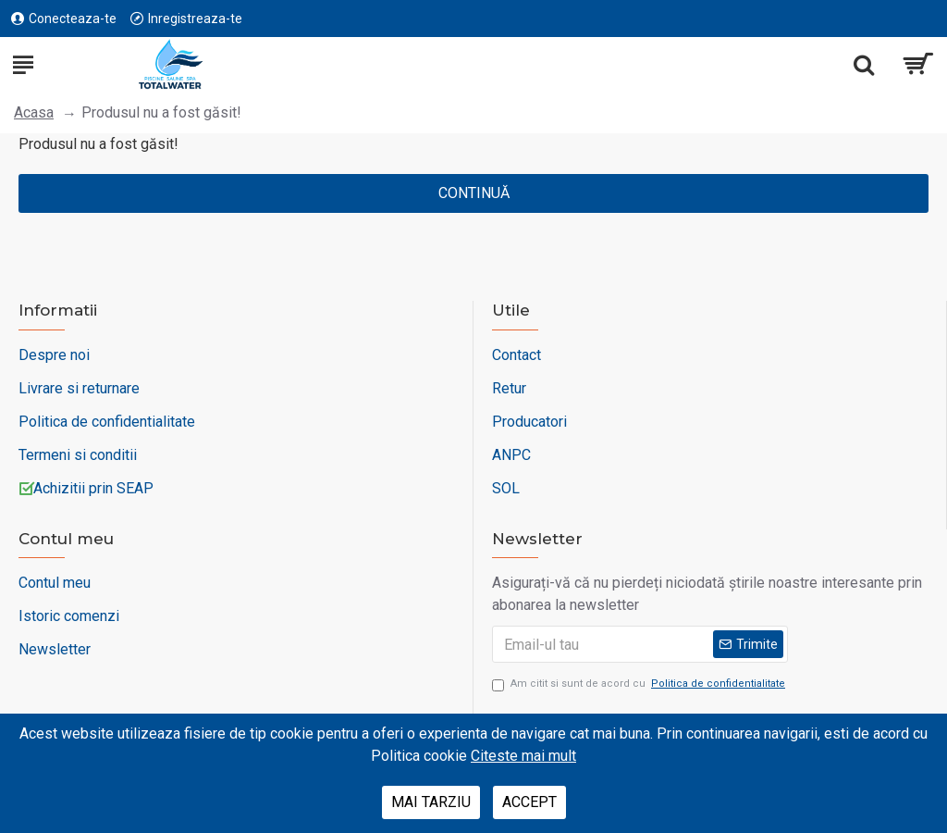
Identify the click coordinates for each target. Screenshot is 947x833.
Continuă (474, 193)
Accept (529, 802)
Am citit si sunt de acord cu (640, 684)
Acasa (34, 112)
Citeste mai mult (523, 756)
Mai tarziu (431, 802)
